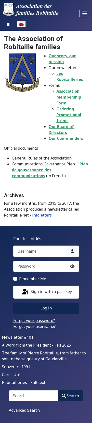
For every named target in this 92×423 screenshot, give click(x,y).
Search (70, 395)
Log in (46, 308)
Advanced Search (24, 410)
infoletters (42, 215)
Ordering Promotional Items (68, 114)
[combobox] (33, 395)
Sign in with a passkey (46, 292)
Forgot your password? (34, 320)
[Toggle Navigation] (84, 13)
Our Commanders (66, 138)
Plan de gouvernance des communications (50, 169)
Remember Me (32, 278)
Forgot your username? (34, 326)
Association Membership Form (68, 97)
